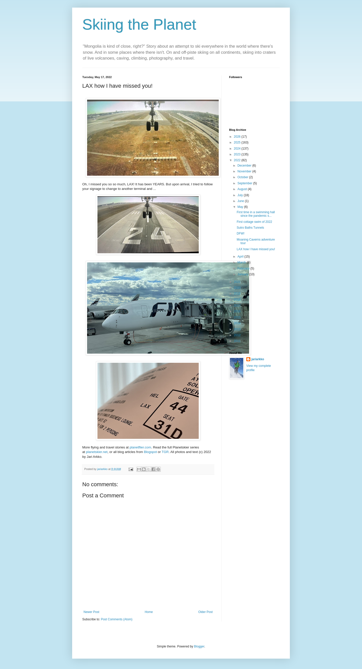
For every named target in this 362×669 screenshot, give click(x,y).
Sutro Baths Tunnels (250, 227)
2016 (238, 311)
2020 (238, 288)
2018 (238, 299)
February (243, 268)
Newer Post (91, 612)
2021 (238, 282)
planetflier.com (140, 447)
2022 (238, 160)
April (240, 256)
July (240, 195)
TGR (165, 452)
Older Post (205, 612)
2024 (238, 148)
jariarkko (257, 359)
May (240, 207)
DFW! (241, 233)
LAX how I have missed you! (256, 249)
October (243, 177)
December (244, 165)
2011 (238, 341)
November (244, 171)
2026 (238, 136)
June (241, 201)
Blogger (199, 646)
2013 (238, 329)
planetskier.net (97, 452)
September (245, 183)
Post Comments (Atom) (116, 619)
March (242, 262)
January (243, 274)
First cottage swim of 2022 (254, 222)
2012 (238, 335)
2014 (238, 323)
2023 (238, 154)
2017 (238, 305)
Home (149, 612)
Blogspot (150, 452)
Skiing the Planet (139, 24)
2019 (238, 293)
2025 (238, 142)
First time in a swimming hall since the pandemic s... (256, 214)
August (242, 189)
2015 (238, 317)
